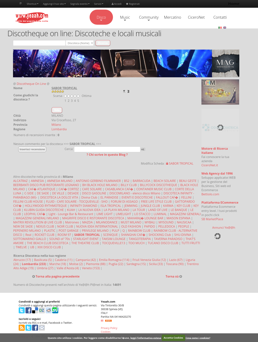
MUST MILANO (131, 222)
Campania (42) (86, 260)
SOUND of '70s (59, 239)
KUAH (71, 210)
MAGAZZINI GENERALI (185, 214)
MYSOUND (166, 222)
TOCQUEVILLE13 (113, 243)
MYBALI (150, 222)
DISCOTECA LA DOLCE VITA (59, 197)
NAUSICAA (184, 222)
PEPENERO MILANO (27, 231)
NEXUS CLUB (45, 226)
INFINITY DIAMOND (83, 206)
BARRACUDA (141, 181)
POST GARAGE (69, 231)
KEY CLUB (183, 206)
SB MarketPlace (212, 219)
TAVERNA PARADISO (168, 239)
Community (148, 18)
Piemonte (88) (96, 264)
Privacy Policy (109, 328)
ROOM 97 (64, 235)
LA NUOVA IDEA (89, 210)
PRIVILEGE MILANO (95, 231)
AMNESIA (37, 181)
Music (125, 18)
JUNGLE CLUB (150, 206)
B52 (127, 181)
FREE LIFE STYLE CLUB (156, 201)
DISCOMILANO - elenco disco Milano (134, 193)
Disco (101, 18)
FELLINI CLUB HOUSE (28, 201)
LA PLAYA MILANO (116, 210)
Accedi (117, 3)
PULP (115, 231)
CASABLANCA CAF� (119, 189)
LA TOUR (139, 210)
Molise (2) (76, 264)
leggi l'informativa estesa (145, 337)
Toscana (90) (175, 264)
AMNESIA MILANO (60, 181)
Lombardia (59, 129)
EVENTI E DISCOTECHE (137, 197)
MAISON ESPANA (178, 218)
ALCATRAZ (20, 181)
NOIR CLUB (65, 226)
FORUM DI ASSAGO (124, 201)
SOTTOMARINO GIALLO (29, 239)
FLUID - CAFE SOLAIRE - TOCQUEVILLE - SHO (77, 201)
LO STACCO (142, 214)
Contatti (220, 17)
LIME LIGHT (104, 214)
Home (233, 3)
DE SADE (43, 193)
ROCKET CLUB (44, 235)
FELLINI (186, 197)
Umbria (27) (45, 268)
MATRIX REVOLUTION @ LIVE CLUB (37, 222)
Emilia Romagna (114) (114, 260)
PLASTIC (49, 231)
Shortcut (32, 3)
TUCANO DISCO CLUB (163, 243)
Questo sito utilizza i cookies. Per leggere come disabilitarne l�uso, (89, 337)
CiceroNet (196, 17)
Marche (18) (58, 264)
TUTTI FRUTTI (190, 243)
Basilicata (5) (43, 260)
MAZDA (87, 222)
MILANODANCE (106, 222)
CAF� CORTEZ (68, 189)
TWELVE (21, 247)
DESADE (73, 193)
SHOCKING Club (160, 235)
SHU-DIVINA (182, 235)
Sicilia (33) (156, 264)
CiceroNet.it (209, 165)
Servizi (98, 3)
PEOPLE (183, 226)
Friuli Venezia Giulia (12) (150, 260)
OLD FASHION (131, 226)
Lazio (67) (176, 260)
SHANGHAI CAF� (133, 235)
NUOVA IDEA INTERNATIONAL (97, 226)
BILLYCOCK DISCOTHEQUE (158, 185)
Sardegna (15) (136, 264)
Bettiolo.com (210, 194)
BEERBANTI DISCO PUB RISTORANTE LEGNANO (46, 185)
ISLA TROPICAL (110, 206)
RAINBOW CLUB (139, 231)
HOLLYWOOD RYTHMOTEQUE (46, 206)
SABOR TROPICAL (179, 163)
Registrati (133, 3)
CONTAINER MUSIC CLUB (154, 189)
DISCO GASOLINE (94, 193)
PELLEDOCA (166, 226)
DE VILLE (58, 193)
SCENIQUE (110, 235)
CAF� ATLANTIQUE (41, 189)
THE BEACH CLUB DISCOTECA (47, 243)
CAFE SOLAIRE (92, 189)
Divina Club (89, 197)
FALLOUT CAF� (167, 197)
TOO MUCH (136, 243)
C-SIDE (29, 193)
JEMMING (130, 206)
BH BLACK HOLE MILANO (99, 185)
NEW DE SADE (23, 226)
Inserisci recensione (32, 149)
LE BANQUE (179, 210)
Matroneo (72, 222)
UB (32, 247)
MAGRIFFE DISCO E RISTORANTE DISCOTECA (93, 218)
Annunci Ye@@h (223, 227)
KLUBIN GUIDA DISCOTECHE (44, 210)
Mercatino (172, 17)
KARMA (168, 206)
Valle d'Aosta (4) (68, 268)
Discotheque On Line (31, 84)
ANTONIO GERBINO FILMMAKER (98, 181)
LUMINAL (160, 214)
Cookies (106, 332)
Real (28, 235)
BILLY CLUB (129, 185)
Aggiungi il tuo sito (54, 3)
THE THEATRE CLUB (85, 243)
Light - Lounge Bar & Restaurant (70, 214)
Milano (56, 125)
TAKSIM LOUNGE (114, 239)
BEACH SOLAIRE (165, 181)
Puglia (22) (116, 264)
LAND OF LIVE (157, 210)
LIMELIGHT (123, 214)
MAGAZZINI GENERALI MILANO (37, 218)
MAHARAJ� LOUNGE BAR (145, 218)
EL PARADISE (109, 197)
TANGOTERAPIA (140, 239)
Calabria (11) (64, 260)
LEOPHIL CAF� (34, 214)
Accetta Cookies (173, 337)
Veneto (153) (91, 268)
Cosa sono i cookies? (198, 337)
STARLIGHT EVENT (86, 239)
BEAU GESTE (188, 181)
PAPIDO (149, 226)
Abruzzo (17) (22, 260)
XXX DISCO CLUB (49, 247)
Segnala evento (80, 3)
